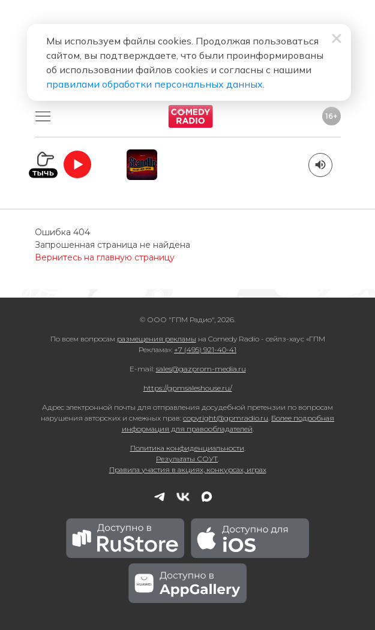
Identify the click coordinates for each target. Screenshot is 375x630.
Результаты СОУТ (187, 458)
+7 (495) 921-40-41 (205, 349)
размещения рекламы (156, 338)
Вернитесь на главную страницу (105, 257)
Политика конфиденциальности (187, 447)
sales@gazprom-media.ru (201, 368)
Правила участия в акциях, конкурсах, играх (187, 469)
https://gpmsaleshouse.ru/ (187, 387)
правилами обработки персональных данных (154, 84)
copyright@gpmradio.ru (225, 417)
